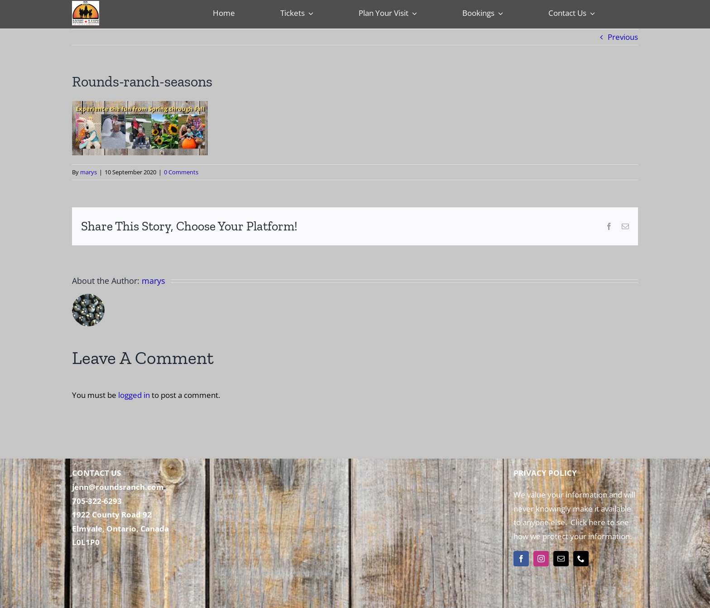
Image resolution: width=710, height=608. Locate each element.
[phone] (581, 558)
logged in (134, 395)
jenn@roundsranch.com (118, 487)
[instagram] (541, 558)
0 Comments (181, 172)
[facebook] (521, 558)
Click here (587, 522)
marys (88, 172)
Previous (623, 37)
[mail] (561, 558)
